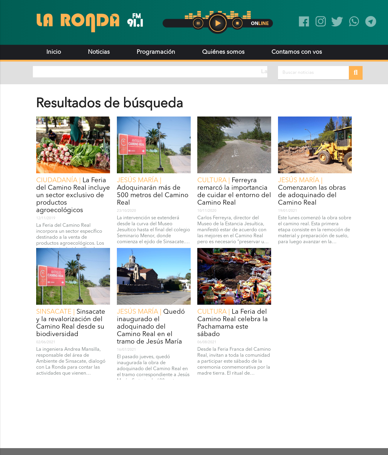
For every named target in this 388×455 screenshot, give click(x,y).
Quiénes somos (223, 52)
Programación (156, 52)
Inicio (53, 52)
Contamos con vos (296, 52)
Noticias (99, 52)
